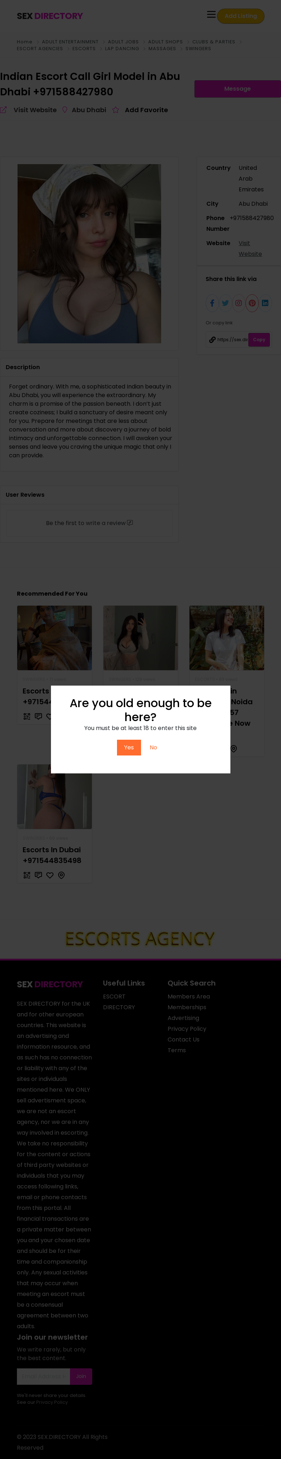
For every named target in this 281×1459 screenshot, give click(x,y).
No (153, 747)
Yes (129, 747)
